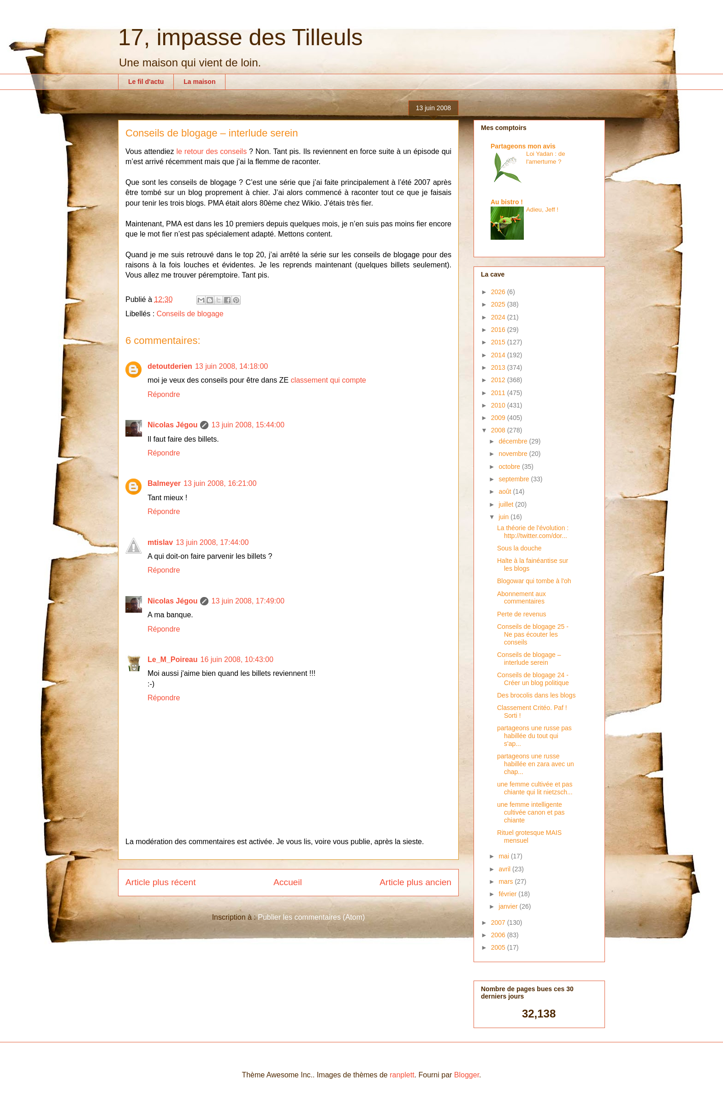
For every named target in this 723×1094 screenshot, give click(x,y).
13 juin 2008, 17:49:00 (247, 601)
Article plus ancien (415, 882)
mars (506, 881)
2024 (499, 317)
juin (504, 516)
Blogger (466, 1075)
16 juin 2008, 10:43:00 (236, 659)
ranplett (402, 1075)
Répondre (164, 394)
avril (505, 869)
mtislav (160, 542)
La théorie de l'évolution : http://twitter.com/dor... (533, 531)
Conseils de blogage (190, 314)
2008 (499, 430)
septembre (514, 479)
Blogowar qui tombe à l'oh (534, 581)
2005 (499, 947)
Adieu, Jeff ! (542, 209)
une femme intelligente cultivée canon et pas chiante (531, 812)
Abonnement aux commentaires (521, 597)
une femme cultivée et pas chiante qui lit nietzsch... (535, 788)
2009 (499, 417)
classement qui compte (328, 380)
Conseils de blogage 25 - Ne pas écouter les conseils (533, 634)
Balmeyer (164, 483)
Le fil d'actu (146, 81)
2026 (499, 292)
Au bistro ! (507, 202)
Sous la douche (519, 548)
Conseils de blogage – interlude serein (529, 658)
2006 (499, 935)
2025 (499, 304)
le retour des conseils (211, 151)
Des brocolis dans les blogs (536, 695)
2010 (499, 405)
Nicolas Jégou (172, 425)
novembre (513, 453)
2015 (499, 342)
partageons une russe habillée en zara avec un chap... (535, 763)
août (505, 491)
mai (504, 856)
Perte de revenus (521, 614)
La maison (199, 81)
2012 (499, 380)
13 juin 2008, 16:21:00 (220, 483)
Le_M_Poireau (172, 659)
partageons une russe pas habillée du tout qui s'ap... (534, 735)
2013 (499, 367)
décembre (513, 441)
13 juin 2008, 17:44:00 (212, 542)
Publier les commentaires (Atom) (311, 917)
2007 (499, 922)
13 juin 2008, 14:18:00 (231, 366)
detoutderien (170, 366)
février (508, 894)
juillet (506, 504)
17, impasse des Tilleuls (240, 37)
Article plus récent (160, 882)
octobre (510, 466)
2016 (499, 329)
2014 (499, 355)
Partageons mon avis (523, 146)
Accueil (287, 882)
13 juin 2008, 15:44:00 (247, 425)
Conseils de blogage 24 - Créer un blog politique (533, 678)
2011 (499, 392)
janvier (508, 906)
